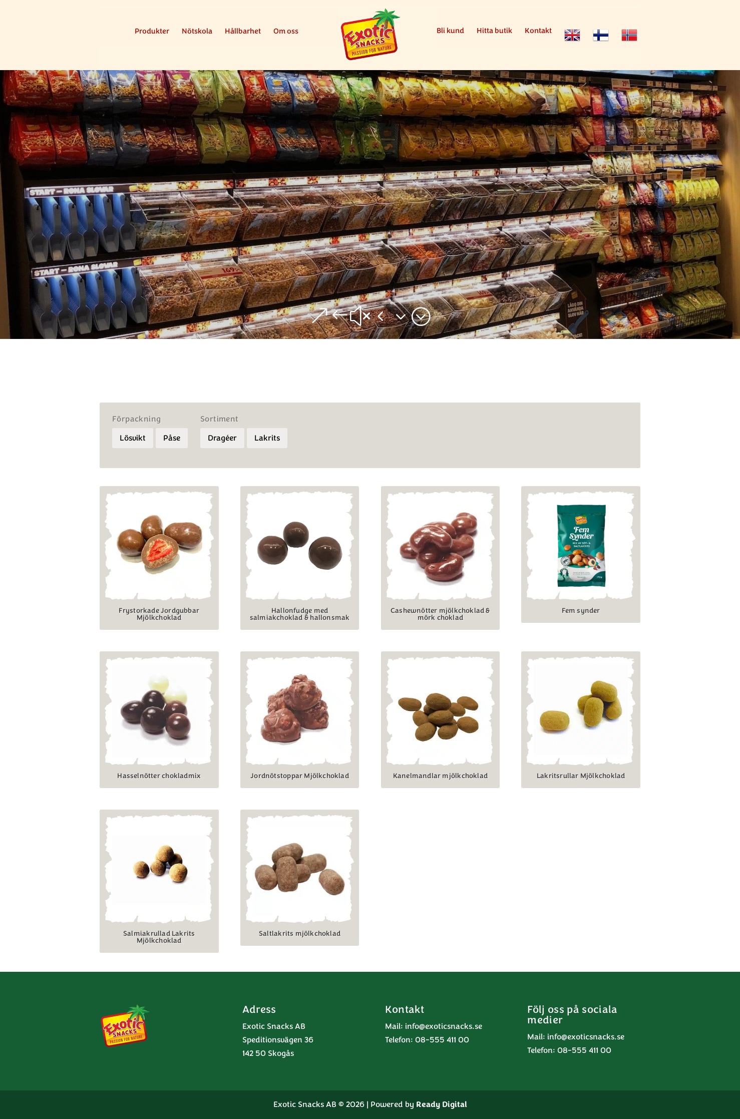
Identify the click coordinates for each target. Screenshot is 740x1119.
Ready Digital (441, 1104)
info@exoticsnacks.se (443, 1026)
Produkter (152, 32)
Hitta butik (494, 31)
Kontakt (538, 31)
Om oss (285, 32)
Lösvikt (133, 438)
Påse (171, 438)
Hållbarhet (243, 32)
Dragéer (222, 438)
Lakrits (267, 438)
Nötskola (197, 32)
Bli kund (450, 31)
